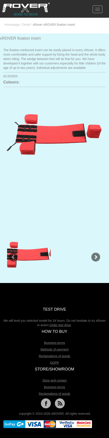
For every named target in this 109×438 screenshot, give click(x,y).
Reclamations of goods (54, 356)
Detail (26, 24)
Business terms (54, 343)
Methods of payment (54, 349)
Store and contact (54, 380)
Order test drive (60, 325)
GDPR (54, 362)
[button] (11, 255)
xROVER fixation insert (20, 38)
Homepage (12, 24)
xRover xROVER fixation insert (54, 24)
